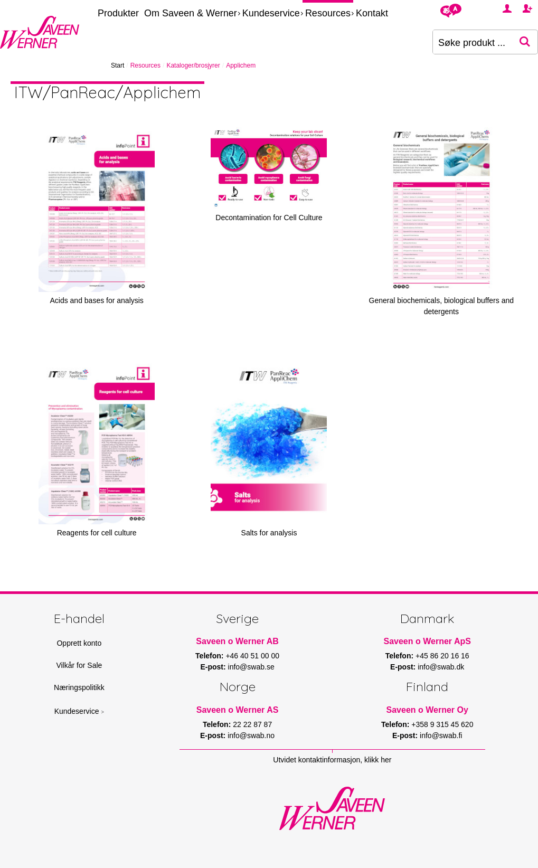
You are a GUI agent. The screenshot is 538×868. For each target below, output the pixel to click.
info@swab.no (251, 735)
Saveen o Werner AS (237, 709)
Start (117, 65)
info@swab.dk (441, 667)
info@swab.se (251, 667)
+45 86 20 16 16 (442, 656)
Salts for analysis (269, 533)
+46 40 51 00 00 (252, 656)
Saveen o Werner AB (237, 641)
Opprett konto (78, 643)
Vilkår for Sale (79, 665)
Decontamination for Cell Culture (268, 217)
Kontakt (372, 13)
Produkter (118, 13)
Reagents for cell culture (97, 533)
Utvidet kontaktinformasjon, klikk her (332, 760)
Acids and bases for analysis (96, 300)
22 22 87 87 (252, 724)
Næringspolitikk (79, 687)
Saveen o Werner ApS (426, 641)
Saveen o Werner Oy (427, 709)
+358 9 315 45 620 (442, 724)
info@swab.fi (441, 735)
